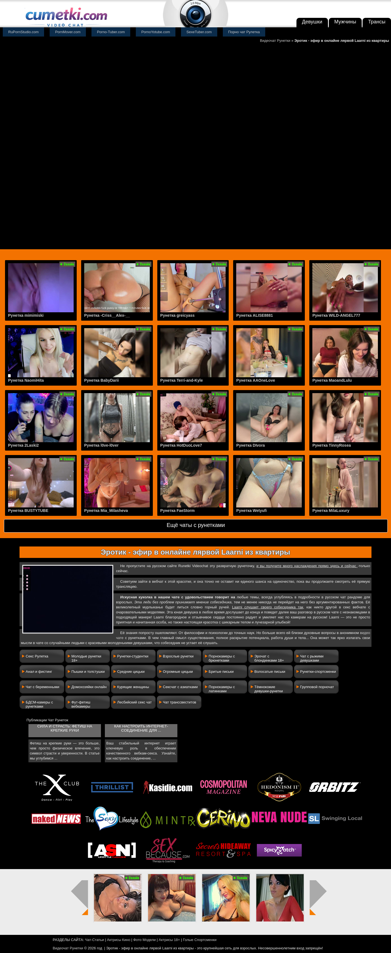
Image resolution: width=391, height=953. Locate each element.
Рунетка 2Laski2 (23, 445)
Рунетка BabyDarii (101, 380)
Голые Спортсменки (199, 940)
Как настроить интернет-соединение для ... (141, 728)
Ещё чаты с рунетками (195, 525)
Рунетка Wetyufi (251, 510)
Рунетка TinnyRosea (331, 445)
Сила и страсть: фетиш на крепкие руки (64, 728)
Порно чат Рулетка (244, 32)
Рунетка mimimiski (26, 315)
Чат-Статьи (94, 940)
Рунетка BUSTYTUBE (28, 510)
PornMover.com (68, 32)
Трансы (376, 22)
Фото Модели (144, 940)
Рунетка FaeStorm (177, 510)
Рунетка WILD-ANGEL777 (336, 315)
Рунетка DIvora (250, 445)
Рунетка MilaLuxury (330, 510)
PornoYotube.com (155, 32)
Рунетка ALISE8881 (254, 315)
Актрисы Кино (118, 940)
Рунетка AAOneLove (255, 380)
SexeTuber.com (199, 32)
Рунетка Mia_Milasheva (106, 510)
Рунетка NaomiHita (26, 380)
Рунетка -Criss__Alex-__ (107, 315)
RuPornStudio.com (23, 32)
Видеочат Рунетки (275, 40)
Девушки (312, 22)
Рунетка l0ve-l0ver (101, 445)
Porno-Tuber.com (111, 32)
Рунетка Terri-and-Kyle (181, 380)
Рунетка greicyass (177, 315)
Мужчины (345, 22)
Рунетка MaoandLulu (332, 380)
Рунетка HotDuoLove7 (181, 445)
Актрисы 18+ (169, 940)
